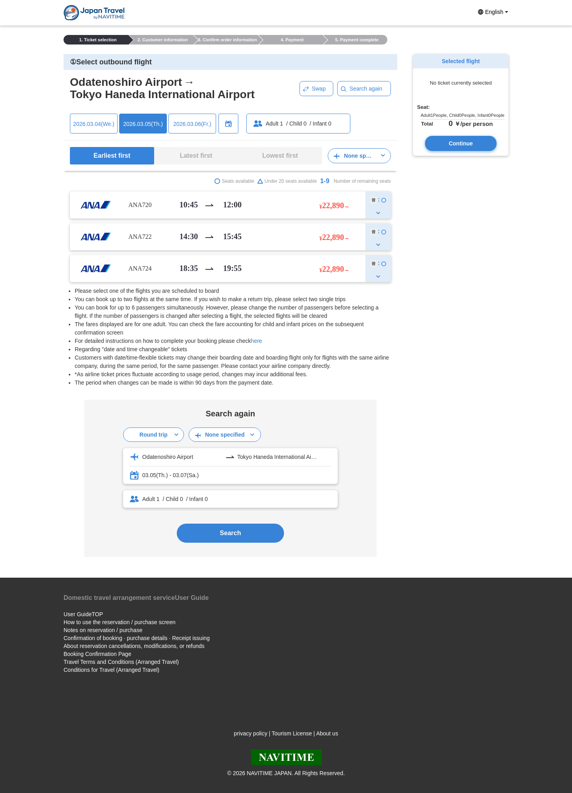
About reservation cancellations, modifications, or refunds (134, 646)
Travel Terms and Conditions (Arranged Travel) (121, 662)
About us (327, 733)
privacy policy (250, 733)
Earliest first (112, 155)
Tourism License (292, 733)
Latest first (196, 155)
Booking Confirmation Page (97, 654)
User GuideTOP (83, 614)
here (256, 341)
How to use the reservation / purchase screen (120, 622)
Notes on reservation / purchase (103, 630)
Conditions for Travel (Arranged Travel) (111, 670)
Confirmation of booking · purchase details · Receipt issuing (137, 638)
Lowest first (280, 155)
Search (230, 533)
